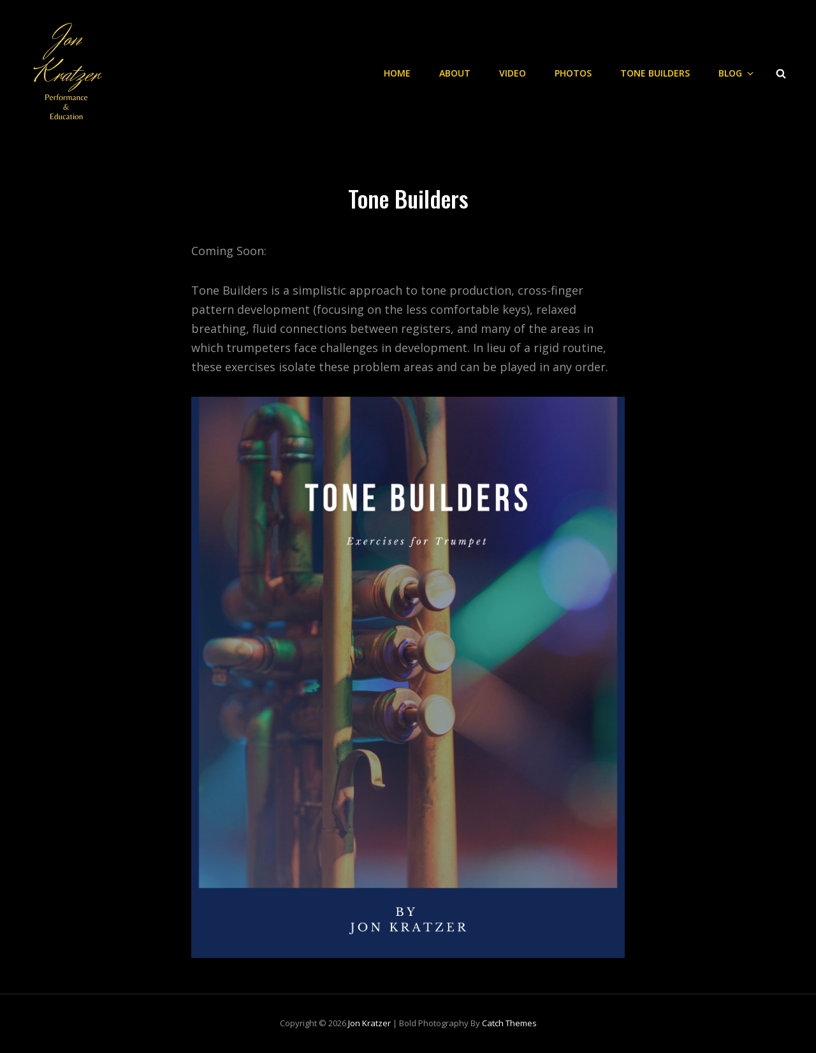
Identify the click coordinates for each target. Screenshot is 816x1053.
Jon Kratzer (369, 1023)
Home (397, 73)
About (454, 73)
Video (512, 73)
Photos (573, 73)
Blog (736, 73)
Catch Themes (509, 1023)
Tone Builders (655, 73)
